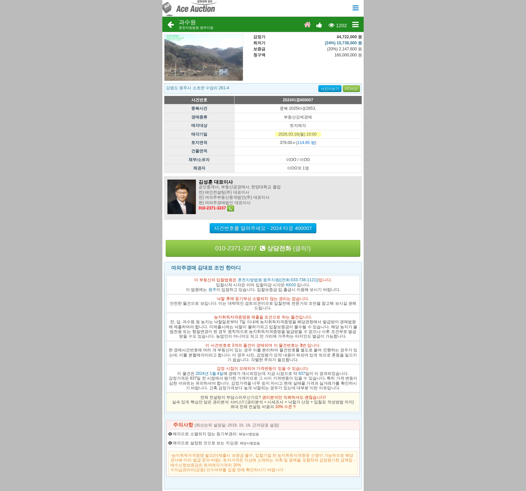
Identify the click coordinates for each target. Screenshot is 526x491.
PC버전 (351, 89)
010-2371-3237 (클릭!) (263, 248)
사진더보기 (330, 89)
